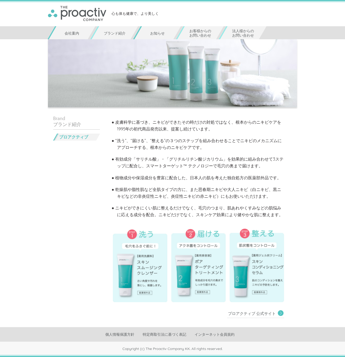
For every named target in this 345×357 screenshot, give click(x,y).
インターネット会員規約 (214, 334)
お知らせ (157, 33)
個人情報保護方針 (119, 334)
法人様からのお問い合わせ (243, 33)
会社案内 (72, 33)
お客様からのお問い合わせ (200, 33)
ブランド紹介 (115, 33)
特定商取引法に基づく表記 (164, 334)
